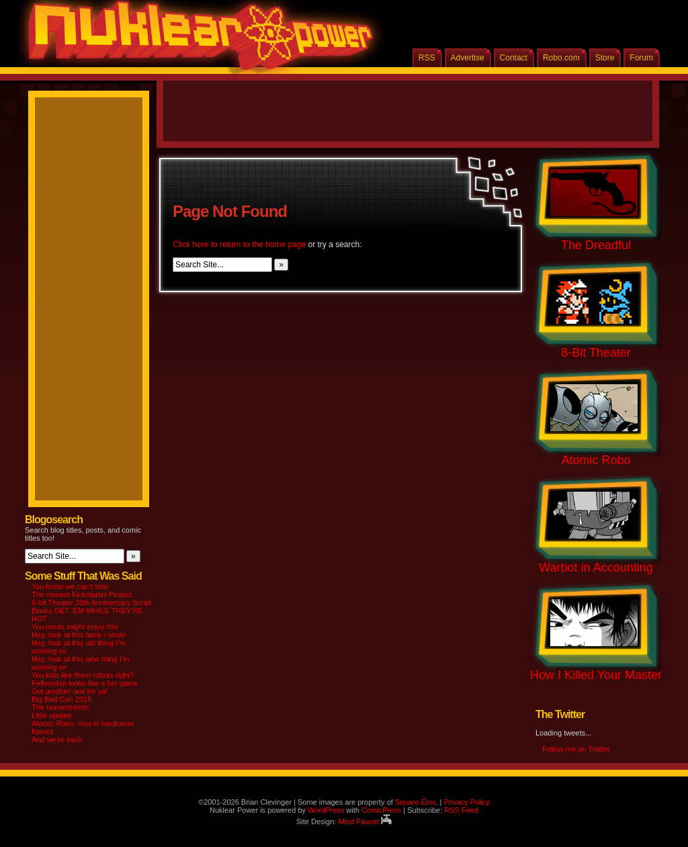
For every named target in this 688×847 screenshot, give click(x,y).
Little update (52, 715)
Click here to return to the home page (239, 244)
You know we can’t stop (70, 586)
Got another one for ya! (70, 691)
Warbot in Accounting (595, 567)
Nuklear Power (196, 40)
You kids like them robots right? (83, 675)
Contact (513, 57)
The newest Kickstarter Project (82, 594)
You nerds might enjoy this (75, 627)
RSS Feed (461, 810)
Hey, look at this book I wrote (79, 635)
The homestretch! (60, 707)
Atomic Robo (595, 460)
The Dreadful (596, 245)
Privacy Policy (466, 802)
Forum (641, 57)
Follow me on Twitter (576, 749)
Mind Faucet (365, 821)
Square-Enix (415, 802)
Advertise (467, 57)
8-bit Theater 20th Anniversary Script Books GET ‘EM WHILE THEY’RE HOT (91, 610)
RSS (427, 57)
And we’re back (57, 739)
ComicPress (381, 810)
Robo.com (561, 57)
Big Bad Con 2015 (61, 699)
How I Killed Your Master (596, 675)
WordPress (326, 810)
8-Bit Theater (596, 352)
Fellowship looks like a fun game (85, 683)
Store (605, 57)
